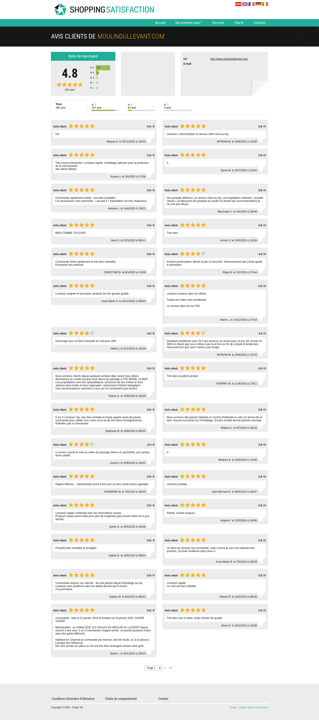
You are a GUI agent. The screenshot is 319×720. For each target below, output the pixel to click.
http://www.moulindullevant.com (229, 58)
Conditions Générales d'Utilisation (73, 698)
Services (218, 23)
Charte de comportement (121, 698)
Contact (163, 698)
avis (70, 89)
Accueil (160, 23)
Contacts (259, 23)
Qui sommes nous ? (188, 23)
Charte (238, 23)
